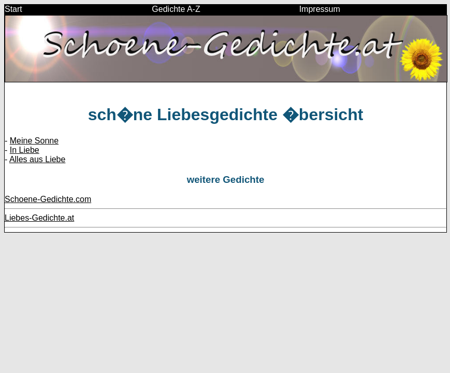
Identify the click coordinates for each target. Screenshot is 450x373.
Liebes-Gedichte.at (39, 217)
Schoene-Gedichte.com (48, 199)
